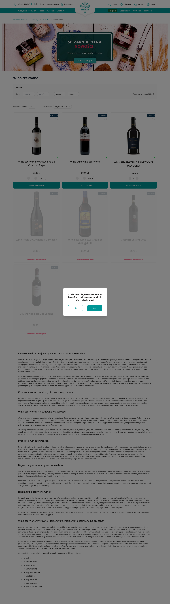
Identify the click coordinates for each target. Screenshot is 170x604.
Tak (94, 308)
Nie (75, 308)
